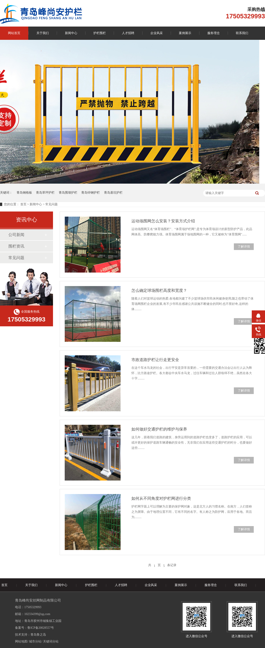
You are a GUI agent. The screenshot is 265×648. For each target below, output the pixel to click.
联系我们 (242, 33)
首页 (23, 204)
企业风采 (156, 33)
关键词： (6, 192)
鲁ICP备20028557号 (40, 627)
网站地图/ (21, 641)
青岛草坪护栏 (45, 192)
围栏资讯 (16, 246)
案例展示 (185, 33)
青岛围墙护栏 (68, 192)
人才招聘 (128, 33)
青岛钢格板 (24, 192)
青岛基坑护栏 (113, 192)
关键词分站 (51, 641)
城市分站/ (35, 641)
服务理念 (213, 33)
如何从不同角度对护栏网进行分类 (161, 498)
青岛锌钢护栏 (90, 192)
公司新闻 (16, 235)
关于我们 (42, 33)
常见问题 (16, 258)
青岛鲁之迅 (38, 634)
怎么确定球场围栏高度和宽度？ (159, 290)
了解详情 (244, 246)
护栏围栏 (99, 33)
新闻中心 (71, 33)
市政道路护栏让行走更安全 (155, 360)
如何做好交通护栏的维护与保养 (159, 429)
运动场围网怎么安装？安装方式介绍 (163, 221)
